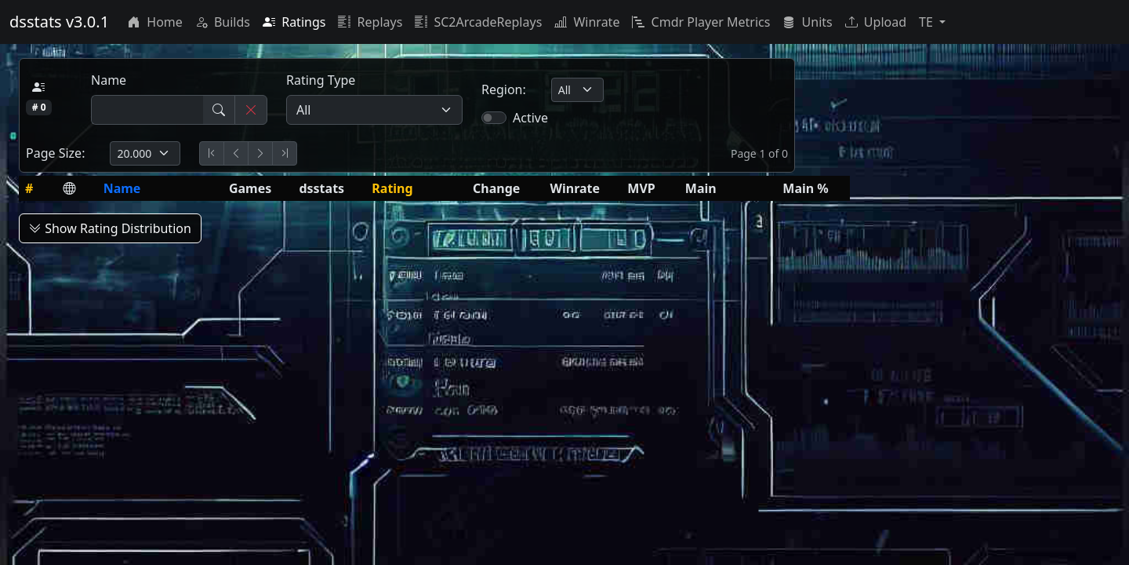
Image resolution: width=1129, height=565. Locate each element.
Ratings (294, 22)
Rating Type (320, 80)
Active (530, 117)
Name (108, 80)
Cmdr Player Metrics (701, 22)
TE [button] (927, 22)
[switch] (493, 117)
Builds (222, 22)
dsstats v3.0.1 (59, 21)
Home (155, 22)
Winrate (586, 22)
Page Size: (55, 153)
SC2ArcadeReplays (478, 22)
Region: (503, 89)
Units (807, 22)
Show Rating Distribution (110, 228)
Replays (370, 22)
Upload (875, 22)
